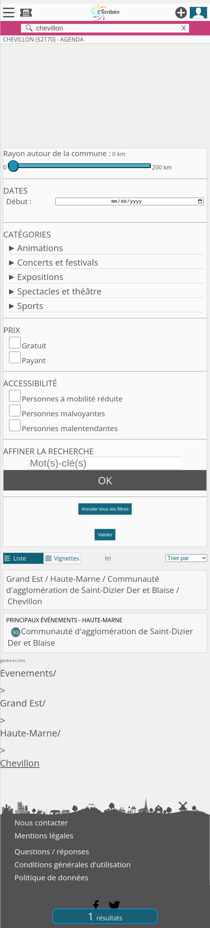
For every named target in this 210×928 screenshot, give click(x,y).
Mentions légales (43, 835)
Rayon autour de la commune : (57, 153)
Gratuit (34, 345)
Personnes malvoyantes (63, 413)
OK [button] (105, 480)
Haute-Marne (75, 578)
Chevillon (19, 763)
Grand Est (24, 578)
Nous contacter (41, 822)
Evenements (26, 673)
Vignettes (62, 558)
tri (108, 558)
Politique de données (51, 877)
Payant (34, 360)
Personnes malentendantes (70, 428)
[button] (105, 512)
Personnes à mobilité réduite (72, 399)
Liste (15, 558)
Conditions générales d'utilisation (72, 864)
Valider (105, 534)
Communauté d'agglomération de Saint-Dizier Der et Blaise (90, 584)
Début (17, 201)
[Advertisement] (105, 94)
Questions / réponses (51, 851)
